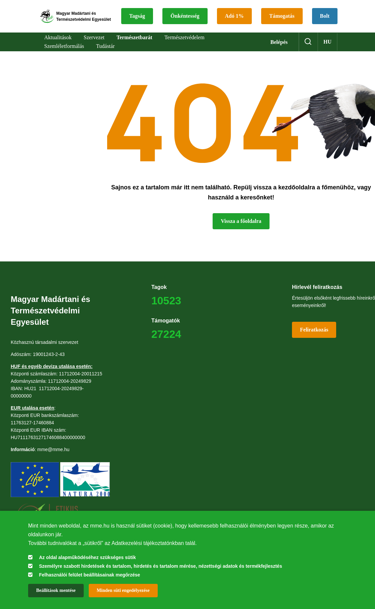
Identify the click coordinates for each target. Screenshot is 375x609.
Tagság (186, 10)
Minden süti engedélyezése (123, 590)
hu (327, 47)
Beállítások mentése (56, 590)
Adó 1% (283, 10)
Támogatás (191, 26)
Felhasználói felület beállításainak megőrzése (89, 574)
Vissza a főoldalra (241, 226)
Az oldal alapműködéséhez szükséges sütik (87, 557)
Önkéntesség (234, 10)
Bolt (234, 26)
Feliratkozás (314, 334)
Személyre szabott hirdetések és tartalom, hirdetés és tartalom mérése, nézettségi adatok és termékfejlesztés (160, 566)
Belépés (279, 47)
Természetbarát (134, 42)
